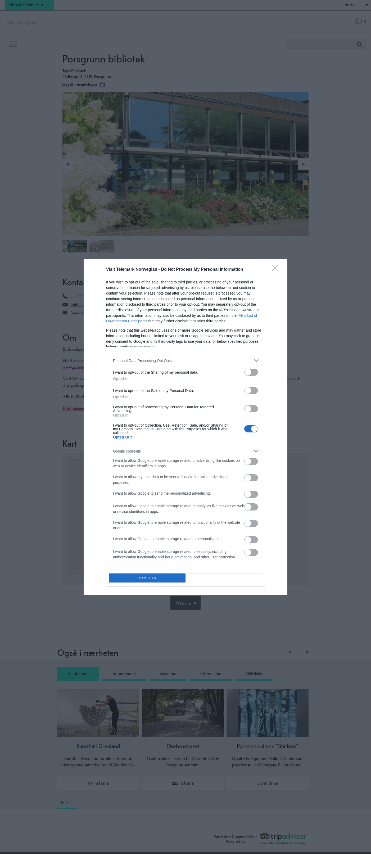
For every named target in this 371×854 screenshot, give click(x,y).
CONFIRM (147, 578)
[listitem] (185, 360)
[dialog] (185, 427)
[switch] (251, 372)
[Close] (277, 270)
